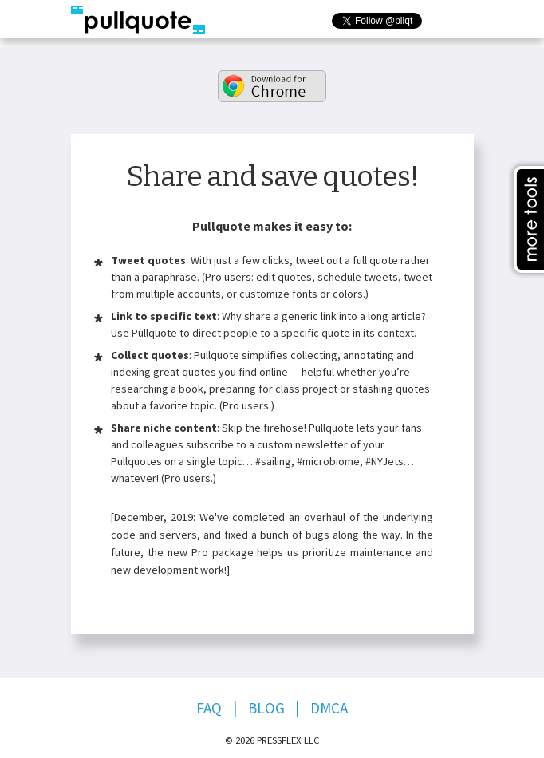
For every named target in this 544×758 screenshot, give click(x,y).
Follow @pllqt (440, 28)
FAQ (209, 707)
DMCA (329, 707)
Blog (266, 707)
